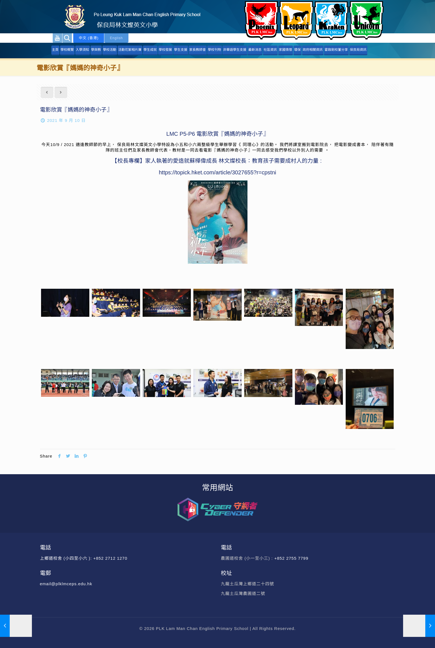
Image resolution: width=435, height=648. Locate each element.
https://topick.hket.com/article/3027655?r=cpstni (217, 172)
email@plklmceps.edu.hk (66, 583)
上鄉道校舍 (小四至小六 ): (66, 558)
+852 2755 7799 (292, 558)
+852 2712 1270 (110, 558)
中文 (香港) (88, 38)
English (116, 38)
